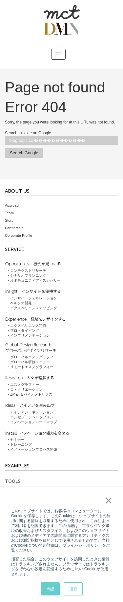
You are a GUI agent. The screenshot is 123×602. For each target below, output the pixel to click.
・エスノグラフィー (23, 384)
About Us (17, 190)
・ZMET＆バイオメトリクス (29, 394)
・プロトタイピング (23, 330)
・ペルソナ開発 (19, 303)
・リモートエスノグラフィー (30, 367)
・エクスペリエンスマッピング (32, 308)
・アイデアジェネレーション (30, 412)
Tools (12, 481)
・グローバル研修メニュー (28, 362)
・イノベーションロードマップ (32, 422)
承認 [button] (50, 589)
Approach (12, 205)
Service (14, 249)
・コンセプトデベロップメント (32, 417)
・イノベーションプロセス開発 (32, 449)
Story (9, 220)
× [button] (108, 500)
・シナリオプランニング (26, 275)
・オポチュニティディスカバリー (34, 280)
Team (9, 213)
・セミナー (16, 440)
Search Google (24, 152)
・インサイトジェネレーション (32, 298)
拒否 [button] (73, 589)
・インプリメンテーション (28, 335)
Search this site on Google (28, 133)
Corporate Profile (18, 235)
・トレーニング (19, 444)
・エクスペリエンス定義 (26, 326)
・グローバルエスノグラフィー (32, 357)
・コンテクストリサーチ (26, 271)
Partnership (14, 228)
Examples (17, 465)
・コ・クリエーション (25, 389)
